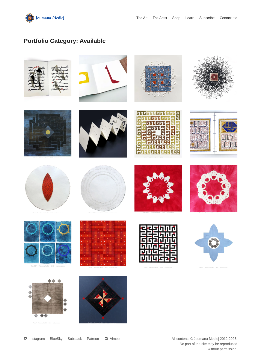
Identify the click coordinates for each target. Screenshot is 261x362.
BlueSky (56, 339)
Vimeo (115, 339)
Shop (176, 18)
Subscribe (207, 18)
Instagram (37, 339)
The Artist (160, 18)
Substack (75, 339)
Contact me (228, 18)
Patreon (93, 339)
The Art (142, 18)
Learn (190, 18)
